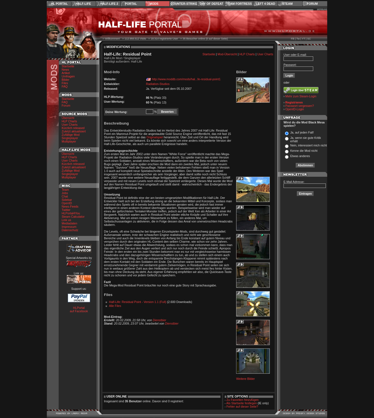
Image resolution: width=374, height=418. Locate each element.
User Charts (70, 124)
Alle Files (115, 305)
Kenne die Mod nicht (303, 150)
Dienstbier (159, 320)
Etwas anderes (300, 156)
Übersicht (68, 118)
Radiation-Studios (157, 84)
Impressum (69, 226)
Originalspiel (155, 137)
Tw (298, 38)
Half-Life (83, 3)
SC (309, 38)
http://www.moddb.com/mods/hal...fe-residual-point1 (186, 79)
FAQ (65, 86)
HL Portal (59, 3)
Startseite (68, 66)
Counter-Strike (184, 3)
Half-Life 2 (109, 3)
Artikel (66, 73)
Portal (131, 3)
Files (65, 83)
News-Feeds (70, 206)
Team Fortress (239, 3)
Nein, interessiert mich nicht (308, 145)
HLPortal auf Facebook (79, 309)
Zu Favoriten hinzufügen (242, 399)
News (65, 69)
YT (303, 38)
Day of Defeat (211, 3)
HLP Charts (69, 121)
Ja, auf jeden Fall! (302, 132)
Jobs (65, 193)
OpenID (67, 203)
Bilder (65, 79)
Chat (65, 196)
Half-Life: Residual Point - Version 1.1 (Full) (137, 302)
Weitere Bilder (245, 378)
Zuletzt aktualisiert (74, 131)
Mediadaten (69, 223)
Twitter (66, 210)
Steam (287, 3)
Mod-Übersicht (227, 54)
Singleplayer (70, 138)
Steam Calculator (73, 216)
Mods (154, 3)
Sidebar (67, 199)
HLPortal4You (71, 213)
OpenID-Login (294, 109)
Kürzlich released (73, 128)
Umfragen (68, 76)
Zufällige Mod (71, 134)
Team (65, 189)
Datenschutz (70, 230)
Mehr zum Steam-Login (301, 96)
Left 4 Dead (265, 3)
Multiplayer (69, 141)
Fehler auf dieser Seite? (242, 406)
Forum (312, 3)
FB (292, 38)
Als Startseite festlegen (241, 403)
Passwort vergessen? (299, 105)
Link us (66, 220)
